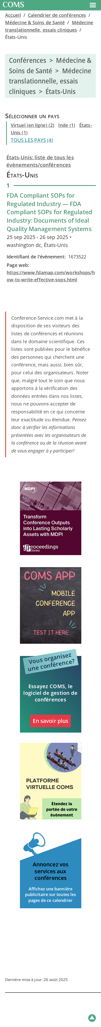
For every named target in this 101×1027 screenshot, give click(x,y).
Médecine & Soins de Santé (35, 22)
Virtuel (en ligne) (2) (32, 125)
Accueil (13, 15)
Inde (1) (66, 125)
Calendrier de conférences (57, 15)
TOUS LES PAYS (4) (32, 140)
